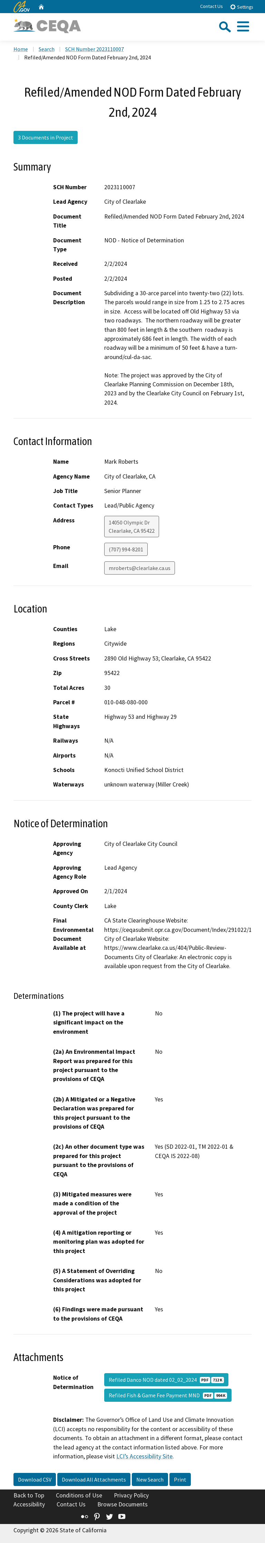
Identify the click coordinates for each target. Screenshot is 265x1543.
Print (180, 1479)
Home (20, 49)
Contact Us (211, 6)
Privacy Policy (131, 1495)
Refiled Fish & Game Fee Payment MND (168, 1395)
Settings (241, 6)
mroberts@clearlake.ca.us (139, 568)
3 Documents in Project (45, 137)
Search (47, 49)
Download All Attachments (94, 1479)
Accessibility (29, 1504)
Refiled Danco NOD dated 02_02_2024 (166, 1379)
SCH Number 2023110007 (94, 49)
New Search (150, 1479)
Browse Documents (122, 1504)
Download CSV (34, 1479)
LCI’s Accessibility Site (144, 1456)
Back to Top (28, 1495)
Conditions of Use (79, 1495)
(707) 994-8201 (126, 549)
